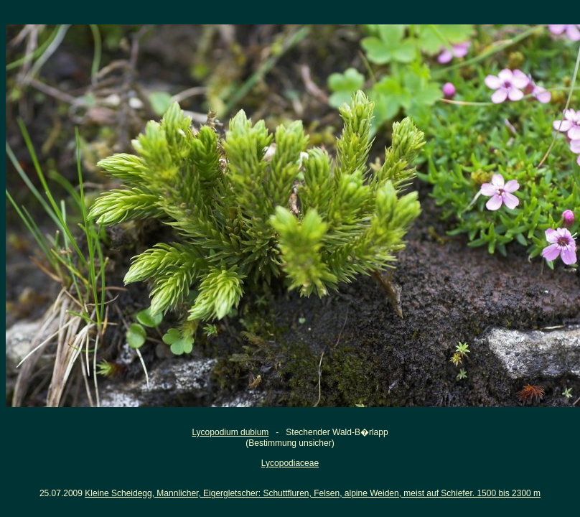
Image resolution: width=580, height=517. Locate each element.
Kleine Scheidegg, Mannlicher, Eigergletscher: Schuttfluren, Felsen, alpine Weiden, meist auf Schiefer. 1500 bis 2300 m (313, 493)
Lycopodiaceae (290, 463)
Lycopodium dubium (230, 432)
